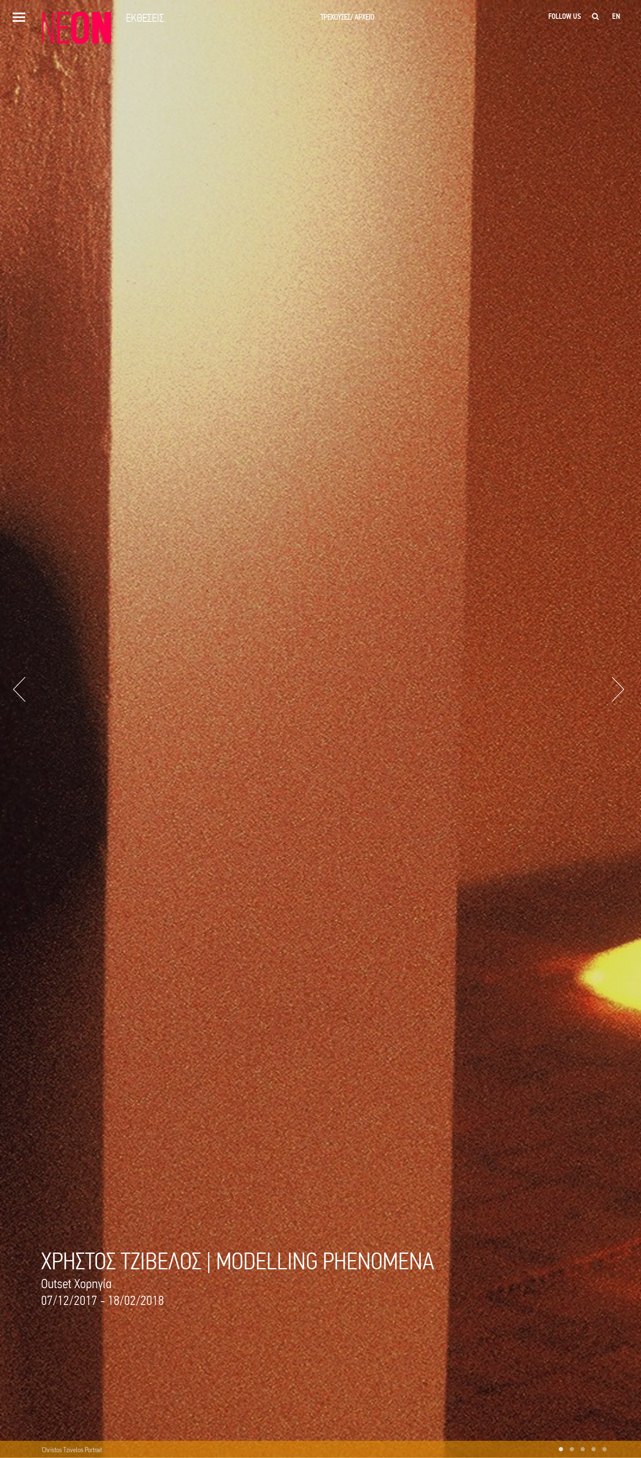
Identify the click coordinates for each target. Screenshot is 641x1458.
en (616, 16)
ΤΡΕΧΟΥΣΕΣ (336, 17)
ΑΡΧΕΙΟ (364, 17)
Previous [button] (19, 689)
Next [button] (618, 689)
